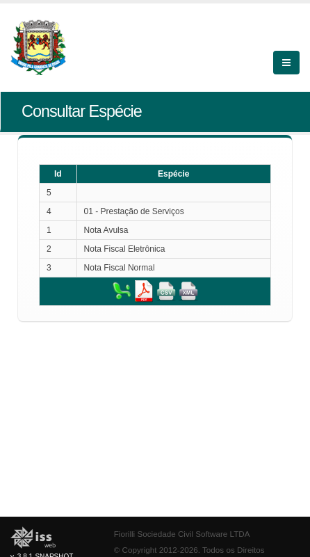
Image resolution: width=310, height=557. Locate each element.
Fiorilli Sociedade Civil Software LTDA (182, 533)
